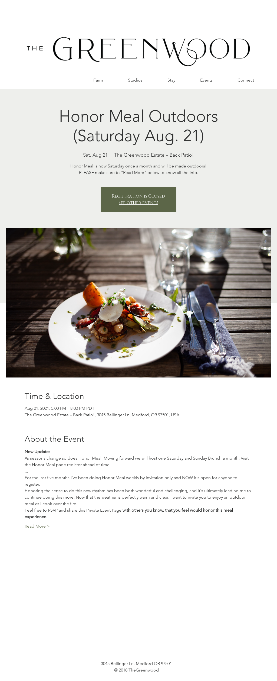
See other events (138, 203)
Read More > (37, 526)
